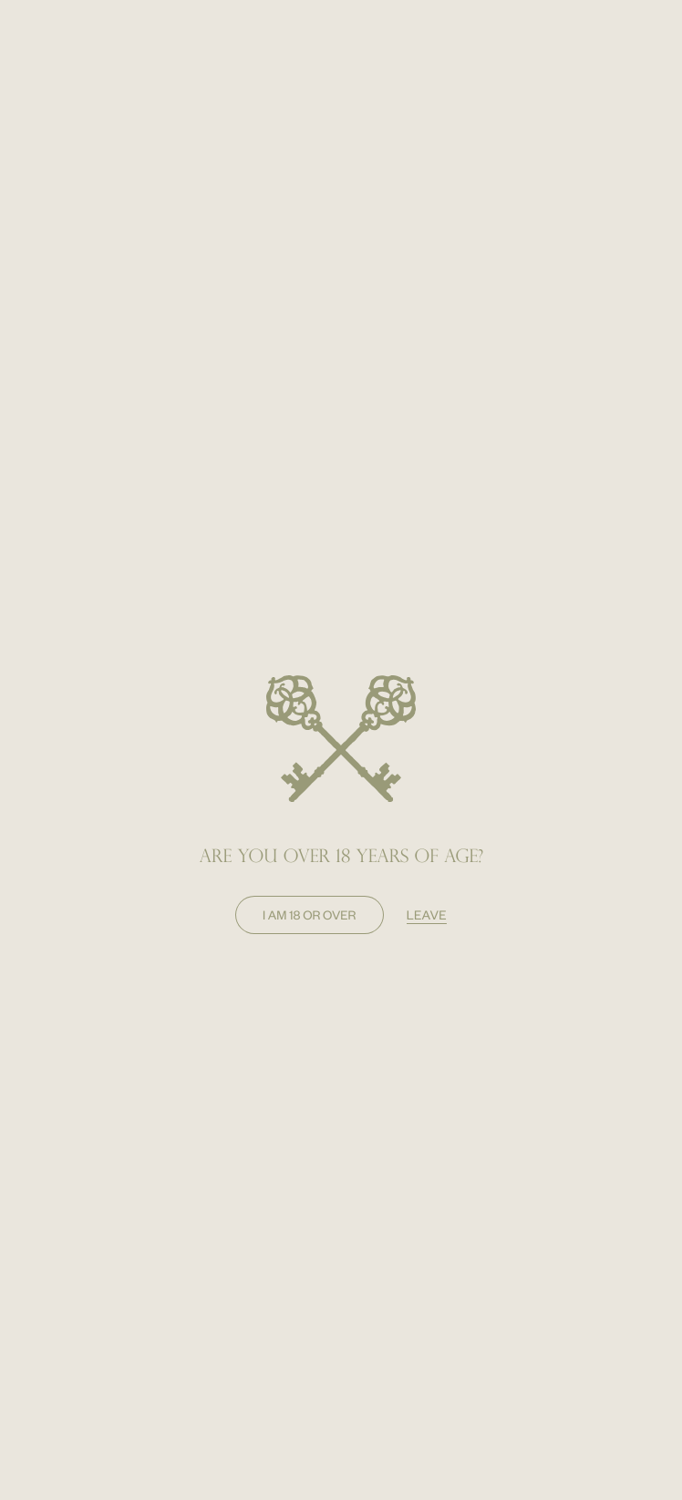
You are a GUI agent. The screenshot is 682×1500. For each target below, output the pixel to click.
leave (427, 914)
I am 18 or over (309, 914)
